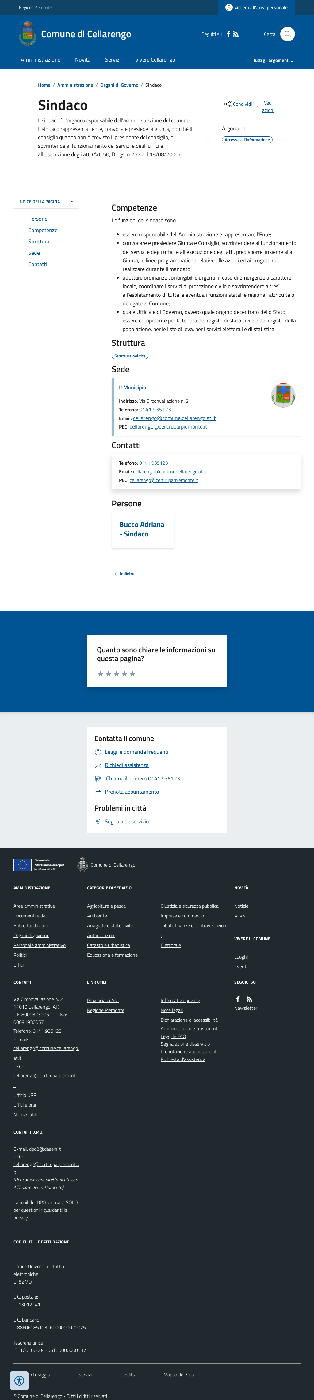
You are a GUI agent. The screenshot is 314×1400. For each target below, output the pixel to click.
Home (44, 85)
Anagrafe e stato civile (110, 925)
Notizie (241, 906)
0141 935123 (155, 409)
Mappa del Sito (178, 1374)
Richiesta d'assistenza (183, 1059)
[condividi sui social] (237, 104)
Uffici (18, 964)
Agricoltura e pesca (106, 906)
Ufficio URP (24, 1095)
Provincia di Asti (103, 1000)
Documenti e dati (30, 915)
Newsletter (245, 1008)
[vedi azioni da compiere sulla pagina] (265, 106)
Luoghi (241, 956)
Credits (128, 1374)
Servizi (113, 59)
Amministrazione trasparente (190, 1028)
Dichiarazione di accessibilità (189, 1020)
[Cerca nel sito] (285, 34)
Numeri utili (25, 1114)
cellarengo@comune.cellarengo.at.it (174, 418)
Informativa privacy (180, 1000)
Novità (82, 59)
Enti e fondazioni (30, 925)
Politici (20, 955)
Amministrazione (40, 59)
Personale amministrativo (39, 945)
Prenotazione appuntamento (190, 1051)
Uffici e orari (25, 1104)
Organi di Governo (119, 85)
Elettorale (171, 945)
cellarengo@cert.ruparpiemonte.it (168, 426)
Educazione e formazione (112, 955)
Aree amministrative (34, 906)
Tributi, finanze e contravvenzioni (193, 930)
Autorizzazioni (101, 935)
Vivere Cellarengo (155, 59)
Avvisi (240, 915)
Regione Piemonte (35, 7)
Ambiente (97, 915)
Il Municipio (132, 387)
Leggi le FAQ (173, 1036)
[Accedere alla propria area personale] (256, 7)
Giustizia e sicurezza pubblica (190, 906)
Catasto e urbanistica (108, 945)
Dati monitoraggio (31, 1374)
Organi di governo (31, 935)
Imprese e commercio (182, 915)
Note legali (172, 1010)
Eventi (240, 966)
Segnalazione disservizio (185, 1043)
